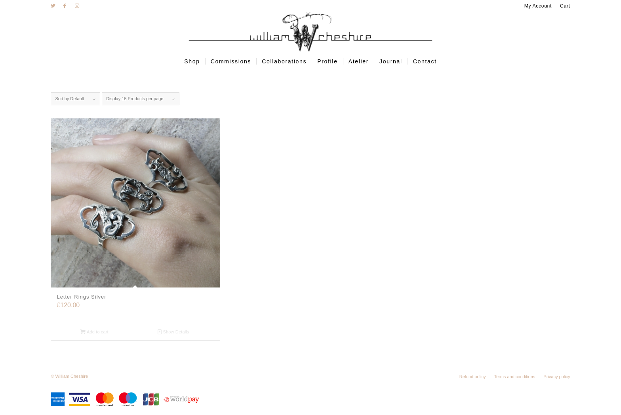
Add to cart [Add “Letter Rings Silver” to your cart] (94, 332)
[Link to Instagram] (77, 6)
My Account (538, 6)
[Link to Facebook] (64, 6)
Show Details (173, 332)
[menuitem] (538, 6)
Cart (565, 6)
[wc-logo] (310, 31)
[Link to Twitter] (53, 6)
